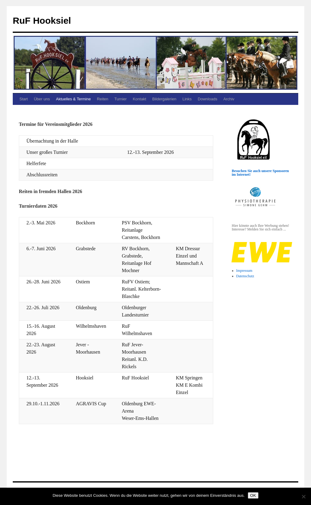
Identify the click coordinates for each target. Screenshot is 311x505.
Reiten (102, 99)
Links (187, 99)
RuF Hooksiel (42, 21)
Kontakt (139, 99)
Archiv (228, 99)
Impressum (244, 270)
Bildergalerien (164, 99)
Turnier (120, 99)
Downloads (207, 99)
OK (253, 495)
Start (23, 99)
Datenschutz (245, 276)
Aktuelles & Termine (73, 99)
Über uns (42, 99)
